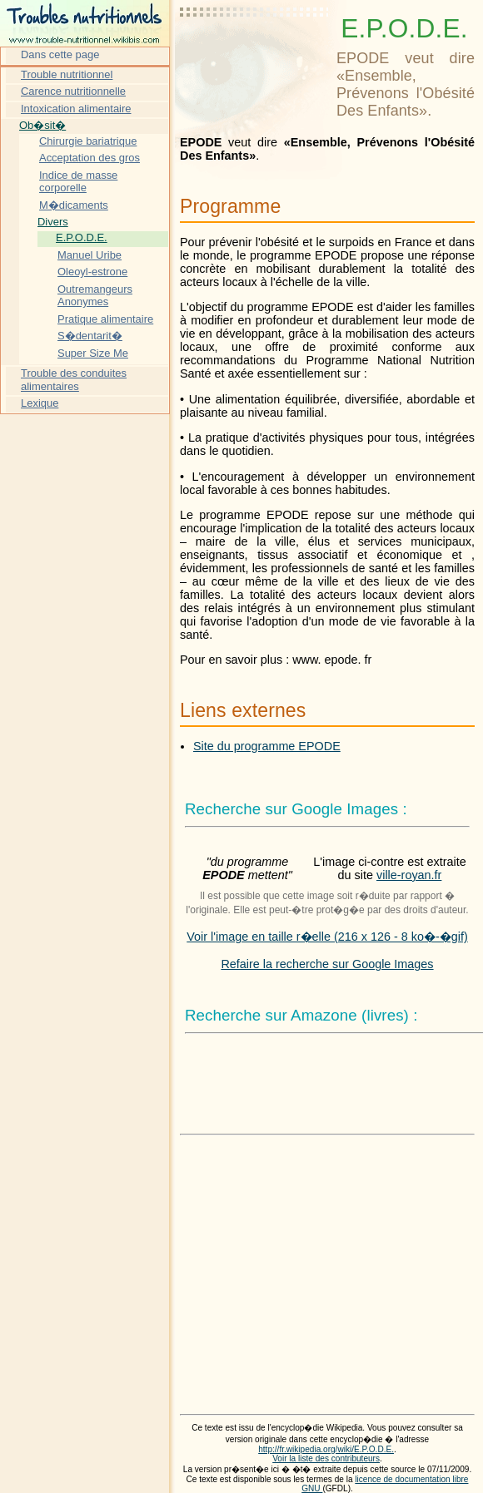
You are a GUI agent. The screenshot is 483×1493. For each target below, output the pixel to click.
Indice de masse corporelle (78, 182)
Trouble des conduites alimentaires (74, 380)
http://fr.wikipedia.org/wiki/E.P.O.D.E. (326, 1449)
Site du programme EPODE (267, 746)
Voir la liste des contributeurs (326, 1458)
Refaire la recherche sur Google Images (327, 964)
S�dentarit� (89, 335)
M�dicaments (73, 205)
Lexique (39, 403)
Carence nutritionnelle (73, 91)
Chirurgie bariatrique (88, 141)
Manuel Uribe (89, 255)
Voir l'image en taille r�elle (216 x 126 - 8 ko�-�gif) (327, 936)
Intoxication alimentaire (76, 108)
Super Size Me (92, 353)
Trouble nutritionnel (66, 74)
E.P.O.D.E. (81, 237)
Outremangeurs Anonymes (94, 296)
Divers (52, 221)
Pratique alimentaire (105, 319)
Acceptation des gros (89, 157)
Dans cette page (60, 54)
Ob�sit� (42, 125)
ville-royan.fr (408, 875)
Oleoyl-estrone (92, 271)
